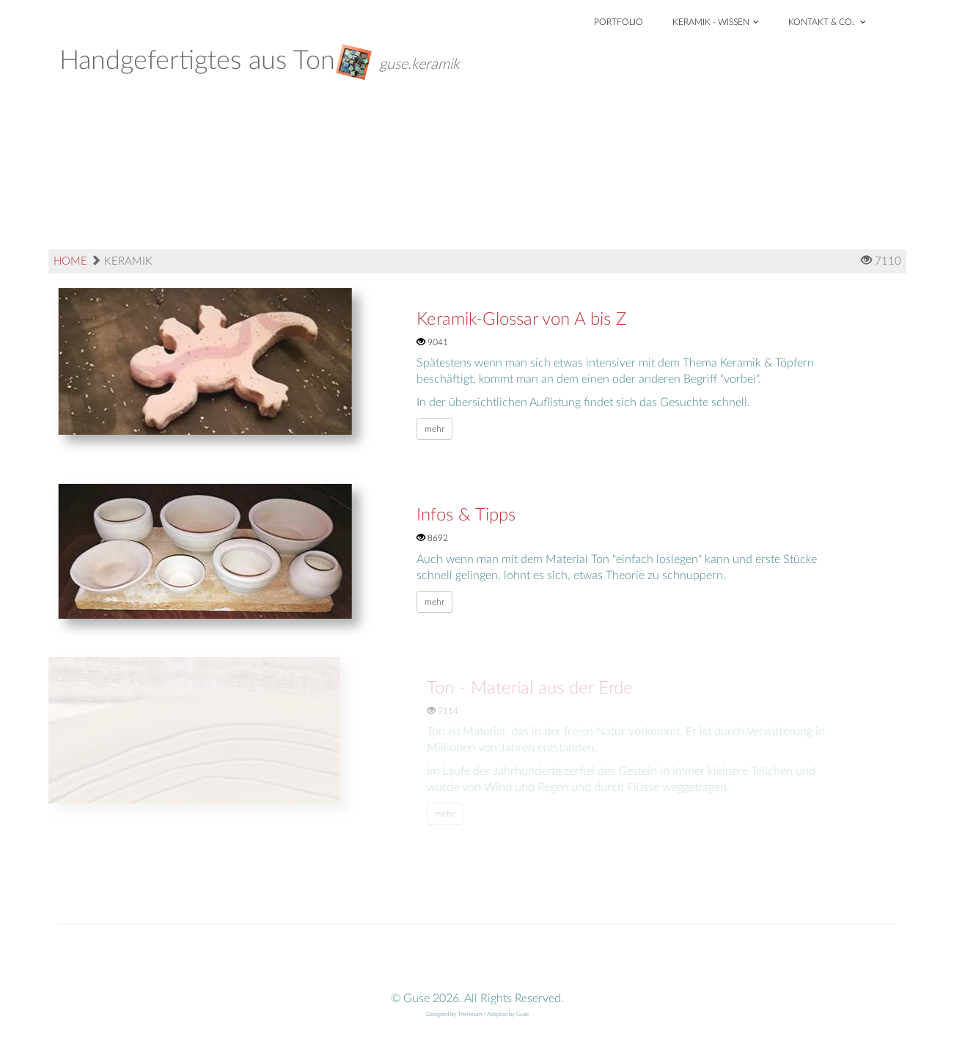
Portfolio (618, 22)
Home (70, 261)
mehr (434, 428)
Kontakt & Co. (827, 22)
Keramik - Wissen (715, 22)
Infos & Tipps (466, 515)
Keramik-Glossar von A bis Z (521, 319)
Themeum (470, 1015)
